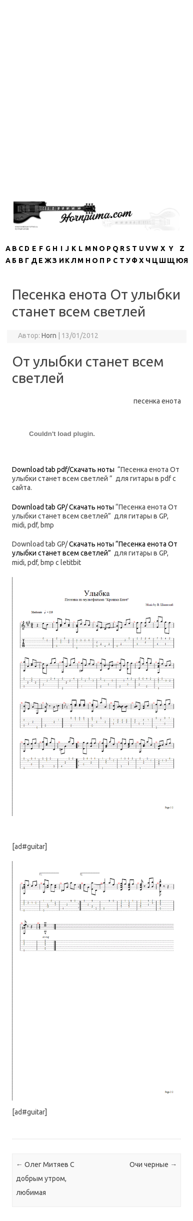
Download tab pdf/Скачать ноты (63, 470)
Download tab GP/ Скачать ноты (63, 507)
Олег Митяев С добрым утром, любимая (45, 1178)
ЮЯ (182, 260)
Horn (49, 336)
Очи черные (153, 1164)
